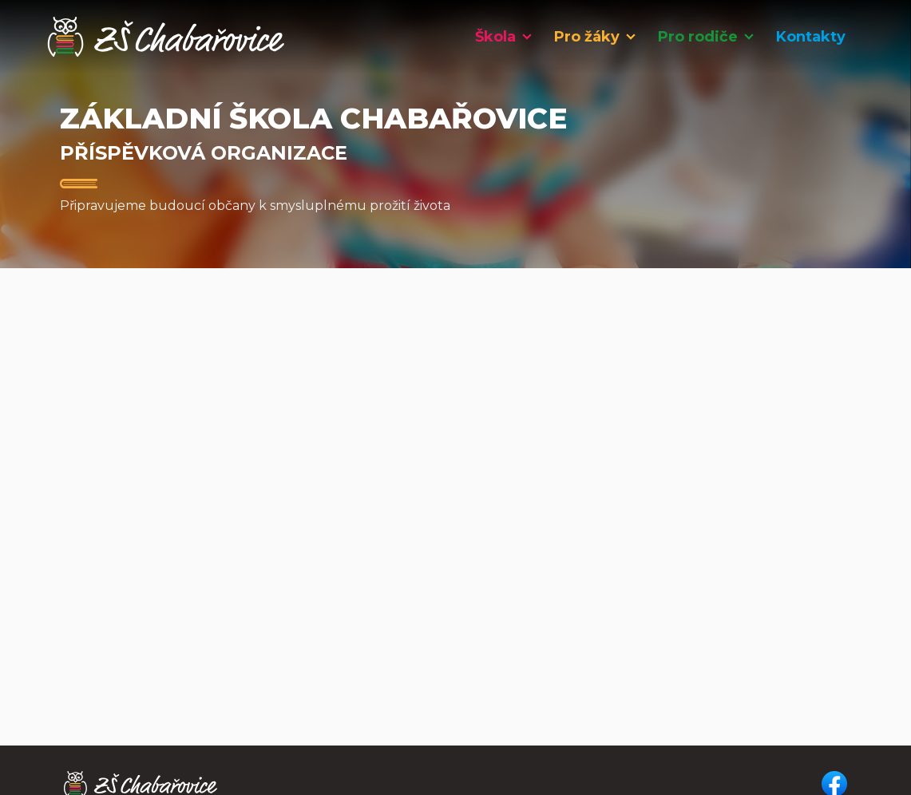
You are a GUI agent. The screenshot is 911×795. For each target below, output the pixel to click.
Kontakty (811, 36)
